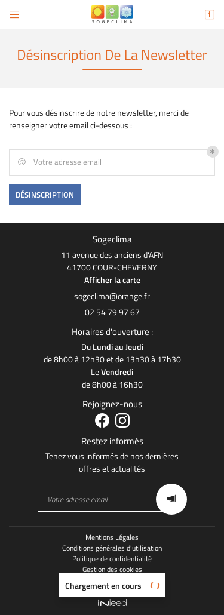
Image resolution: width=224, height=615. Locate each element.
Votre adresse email (59, 162)
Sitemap (112, 579)
